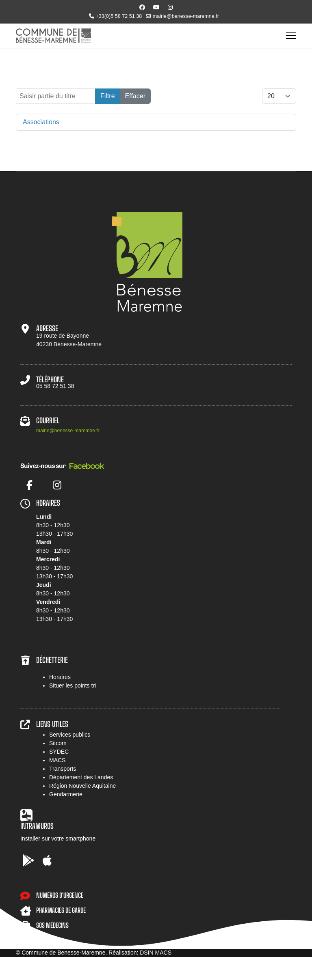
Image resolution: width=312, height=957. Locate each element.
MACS (57, 760)
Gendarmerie (65, 794)
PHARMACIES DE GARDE (61, 910)
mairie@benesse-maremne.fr (186, 16)
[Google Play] (28, 860)
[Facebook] (142, 7)
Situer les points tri (72, 685)
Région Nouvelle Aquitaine (82, 785)
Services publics (69, 734)
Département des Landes (81, 777)
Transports (62, 768)
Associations (41, 122)
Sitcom (58, 743)
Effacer (135, 96)
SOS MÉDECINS (52, 925)
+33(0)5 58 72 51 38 (118, 16)
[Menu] (291, 36)
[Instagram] (170, 7)
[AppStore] (47, 860)
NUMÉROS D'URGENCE (59, 895)
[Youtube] (156, 7)
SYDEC (59, 751)
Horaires (60, 677)
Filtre (107, 96)
